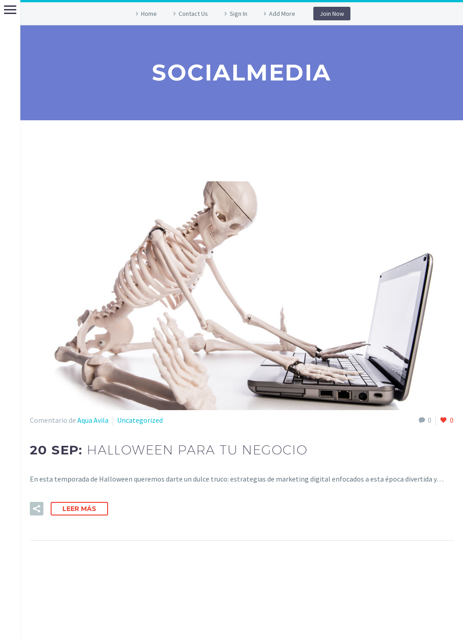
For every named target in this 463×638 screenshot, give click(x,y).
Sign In (238, 13)
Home (149, 13)
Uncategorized (140, 420)
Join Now (332, 13)
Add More (282, 13)
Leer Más (79, 509)
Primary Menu (10, 9)
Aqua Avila (93, 420)
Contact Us (193, 13)
